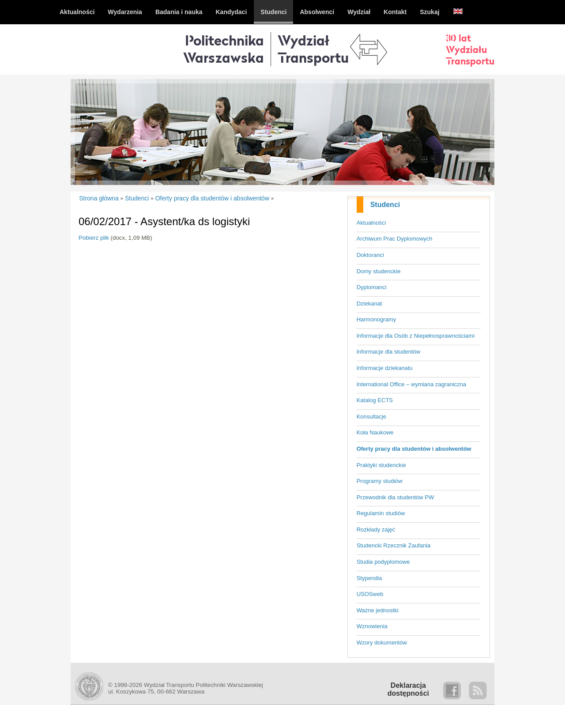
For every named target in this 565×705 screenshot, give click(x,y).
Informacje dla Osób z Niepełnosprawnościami (416, 335)
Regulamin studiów (381, 513)
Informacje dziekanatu (385, 368)
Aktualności (371, 222)
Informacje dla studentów (389, 351)
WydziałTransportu (313, 48)
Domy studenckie (379, 271)
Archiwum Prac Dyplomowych (395, 238)
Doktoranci (370, 255)
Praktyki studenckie (381, 465)
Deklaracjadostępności (408, 689)
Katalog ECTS (375, 400)
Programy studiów (380, 481)
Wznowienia (372, 626)
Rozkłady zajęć (376, 529)
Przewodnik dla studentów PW (395, 497)
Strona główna (99, 198)
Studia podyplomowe (383, 561)
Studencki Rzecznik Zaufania (394, 545)
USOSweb (370, 594)
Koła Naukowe (375, 432)
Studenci (385, 204)
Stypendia (369, 578)
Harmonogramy (376, 319)
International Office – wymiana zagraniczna (411, 384)
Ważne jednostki (378, 610)
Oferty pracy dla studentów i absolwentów (414, 448)
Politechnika (223, 48)
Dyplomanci (372, 287)
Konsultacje (371, 416)
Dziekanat (369, 303)
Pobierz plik (94, 237)
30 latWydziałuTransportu (470, 49)
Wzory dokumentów (382, 642)
